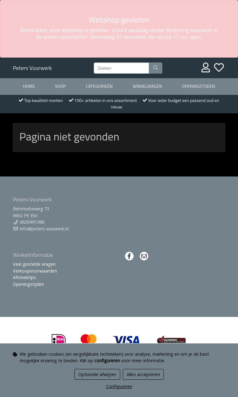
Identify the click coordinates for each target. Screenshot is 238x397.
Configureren (119, 386)
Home (29, 86)
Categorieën (99, 86)
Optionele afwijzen (97, 374)
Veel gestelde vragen (34, 264)
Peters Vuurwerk (32, 68)
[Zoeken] (121, 68)
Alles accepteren (143, 374)
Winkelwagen (147, 86)
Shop (60, 86)
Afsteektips (24, 277)
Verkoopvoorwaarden (35, 271)
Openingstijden (198, 86)
